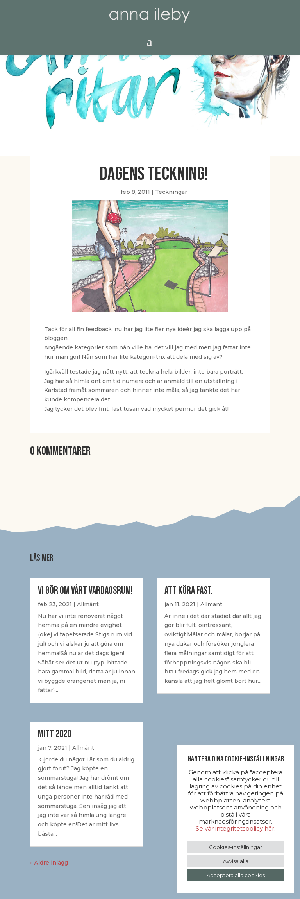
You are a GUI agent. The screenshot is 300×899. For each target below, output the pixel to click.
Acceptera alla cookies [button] (236, 875)
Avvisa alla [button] (235, 861)
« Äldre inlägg (49, 862)
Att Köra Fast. (188, 591)
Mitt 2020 (54, 734)
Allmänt (88, 604)
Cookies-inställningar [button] (235, 847)
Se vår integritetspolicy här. (235, 828)
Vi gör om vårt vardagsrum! (85, 591)
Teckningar (171, 191)
